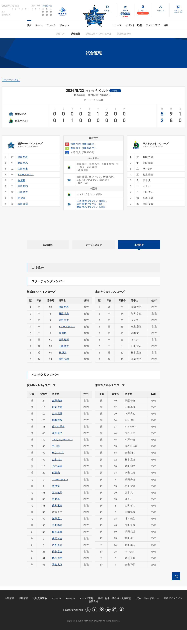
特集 (166, 25)
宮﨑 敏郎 (64, 339)
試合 (29, 25)
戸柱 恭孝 (57, 466)
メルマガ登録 (86, 598)
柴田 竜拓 (57, 505)
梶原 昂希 (64, 307)
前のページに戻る (11, 80)
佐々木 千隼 (58, 426)
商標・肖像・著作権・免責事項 (114, 598)
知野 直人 (57, 518)
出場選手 (139, 245)
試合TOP (60, 33)
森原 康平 (57, 433)
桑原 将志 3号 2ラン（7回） (91, 207)
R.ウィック (58, 452)
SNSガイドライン (172, 598)
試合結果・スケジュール (99, 33)
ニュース (116, 25)
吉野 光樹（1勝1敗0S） (83, 144)
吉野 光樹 (64, 359)
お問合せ (93, 601)
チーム (38, 25)
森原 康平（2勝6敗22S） (84, 148)
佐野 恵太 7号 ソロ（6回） (91, 203)
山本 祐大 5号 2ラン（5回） (91, 201)
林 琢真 (62, 352)
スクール (56, 598)
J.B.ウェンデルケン (62, 439)
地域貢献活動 (40, 598)
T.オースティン (67, 326)
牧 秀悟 (62, 333)
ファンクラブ (153, 25)
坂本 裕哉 (57, 420)
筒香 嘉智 (57, 551)
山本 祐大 (64, 346)
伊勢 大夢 (57, 407)
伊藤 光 (56, 472)
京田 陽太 (57, 525)
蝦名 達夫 (57, 558)
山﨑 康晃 (57, 413)
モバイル (70, 598)
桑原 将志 (64, 313)
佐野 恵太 (64, 320)
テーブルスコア (93, 245)
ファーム (51, 25)
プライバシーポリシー (147, 598)
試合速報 (75, 33)
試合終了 (115, 91)
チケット (64, 25)
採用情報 (23, 598)
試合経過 (48, 245)
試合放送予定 (124, 33)
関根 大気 (57, 564)
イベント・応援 (133, 25)
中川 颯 (56, 446)
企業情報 (9, 598)
